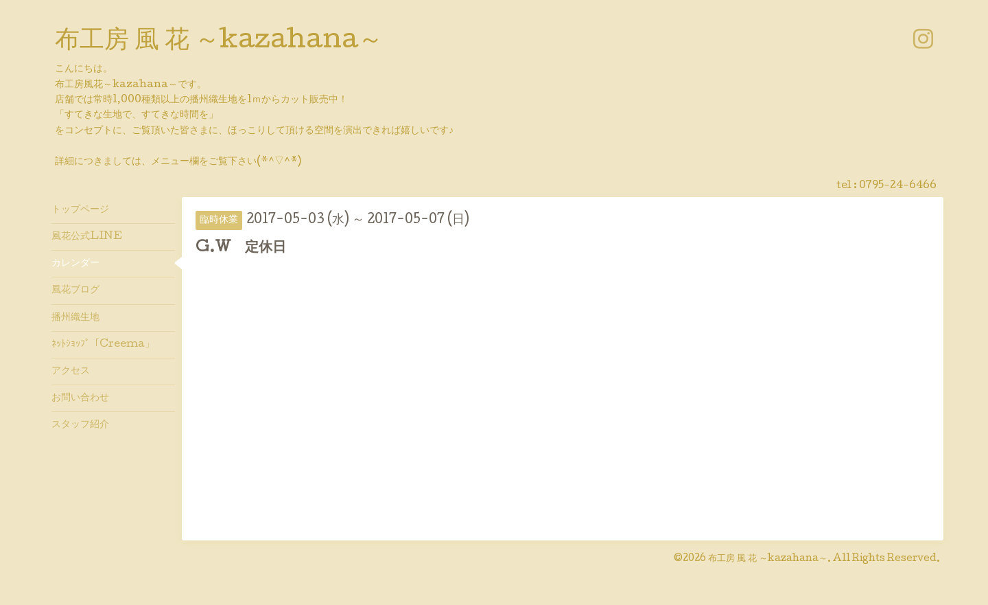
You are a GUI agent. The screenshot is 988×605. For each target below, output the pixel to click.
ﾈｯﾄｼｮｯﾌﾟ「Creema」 (102, 344)
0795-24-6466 (898, 186)
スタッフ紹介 (80, 425)
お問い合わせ (80, 398)
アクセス (70, 371)
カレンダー (75, 263)
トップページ (80, 210)
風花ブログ (75, 290)
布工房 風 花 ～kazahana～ (219, 42)
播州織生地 (75, 317)
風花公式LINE (86, 236)
